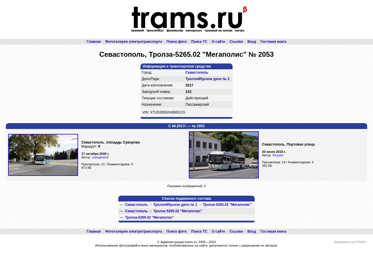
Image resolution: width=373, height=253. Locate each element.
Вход (251, 42)
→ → (188, 205)
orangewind (100, 157)
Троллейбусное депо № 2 (208, 79)
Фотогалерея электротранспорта (133, 42)
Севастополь (197, 72)
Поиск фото (176, 42)
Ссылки (236, 42)
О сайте (218, 42)
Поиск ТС (199, 42)
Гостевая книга (273, 42)
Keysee (277, 155)
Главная (94, 42)
